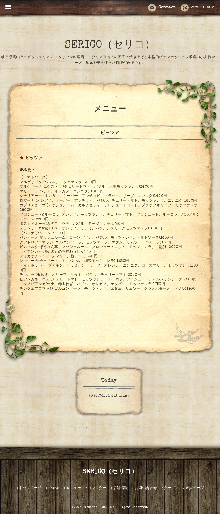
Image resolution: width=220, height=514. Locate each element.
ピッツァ (33, 158)
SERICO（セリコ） (110, 45)
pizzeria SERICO (97, 507)
